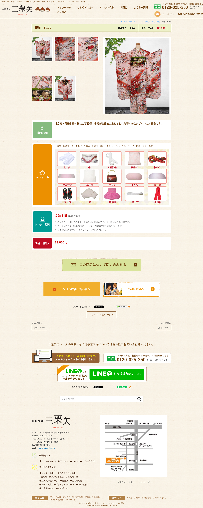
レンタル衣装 (107, 7)
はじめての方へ (85, 7)
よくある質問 (141, 7)
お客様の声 (63, 488)
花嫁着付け (77, 481)
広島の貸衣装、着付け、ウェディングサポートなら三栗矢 (104, 503)
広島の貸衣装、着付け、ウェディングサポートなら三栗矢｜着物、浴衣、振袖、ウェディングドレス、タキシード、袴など (42, 2)
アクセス (61, 11)
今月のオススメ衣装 (66, 473)
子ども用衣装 (72, 477)
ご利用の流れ (47, 488)
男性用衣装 (58, 477)
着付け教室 (46, 484)
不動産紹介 (83, 484)
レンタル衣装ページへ (101, 314)
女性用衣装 (46, 477)
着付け (123, 7)
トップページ (64, 7)
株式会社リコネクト (110, 505)
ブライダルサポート (65, 484)
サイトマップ (144, 482)
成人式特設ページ (49, 481)
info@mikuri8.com (46, 448)
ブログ (75, 461)
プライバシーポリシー (127, 482)
